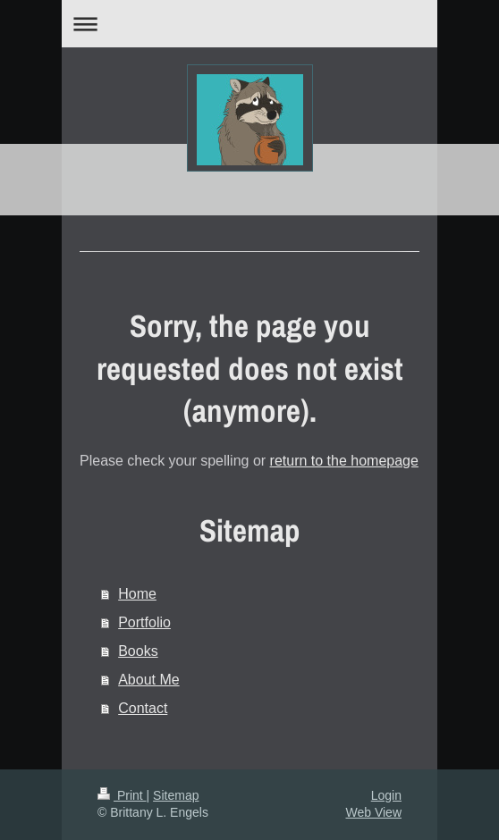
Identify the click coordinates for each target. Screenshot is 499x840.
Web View (373, 812)
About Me (148, 679)
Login (386, 795)
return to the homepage (344, 460)
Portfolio (144, 622)
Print (122, 795)
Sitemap (176, 795)
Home (137, 593)
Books (137, 651)
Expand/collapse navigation (249, 23)
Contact (142, 708)
